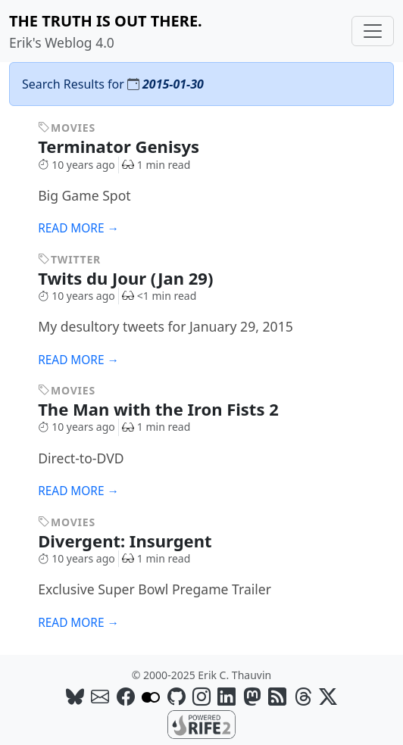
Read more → (78, 228)
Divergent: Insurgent (135, 540)
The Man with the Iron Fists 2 (168, 408)
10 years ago (76, 164)
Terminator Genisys (129, 146)
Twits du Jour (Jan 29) (136, 278)
